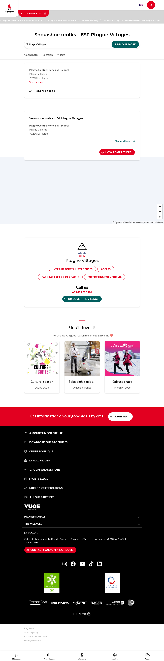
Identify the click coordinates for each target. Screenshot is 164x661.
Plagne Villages (125, 141)
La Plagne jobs (37, 460)
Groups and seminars (42, 469)
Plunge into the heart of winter (64, 20)
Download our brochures (46, 442)
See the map (36, 81)
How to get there (118, 152)
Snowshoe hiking (91, 20)
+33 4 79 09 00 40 (42, 90)
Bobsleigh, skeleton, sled (82, 381)
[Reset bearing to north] (159, 216)
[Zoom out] (159, 211)
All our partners (39, 497)
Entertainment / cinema (104, 277)
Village (61, 54)
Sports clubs (36, 478)
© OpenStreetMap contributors (142, 222)
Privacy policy (31, 632)
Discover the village (83, 298)
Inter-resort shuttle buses (72, 269)
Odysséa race (122, 381)
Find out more (125, 44)
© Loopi (159, 222)
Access (106, 269)
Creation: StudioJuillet (36, 636)
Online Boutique (38, 451)
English (141, 5)
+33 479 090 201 (82, 292)
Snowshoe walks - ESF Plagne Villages (142, 20)
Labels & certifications (43, 487)
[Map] (82, 190)
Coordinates (31, 54)
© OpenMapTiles (120, 222)
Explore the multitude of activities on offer (24, 20)
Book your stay (33, 13)
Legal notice (30, 628)
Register (121, 416)
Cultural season (41, 381)
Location (48, 54)
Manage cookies (32, 640)
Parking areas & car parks (60, 277)
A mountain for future (43, 433)
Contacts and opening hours (51, 549)
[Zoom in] (159, 206)
